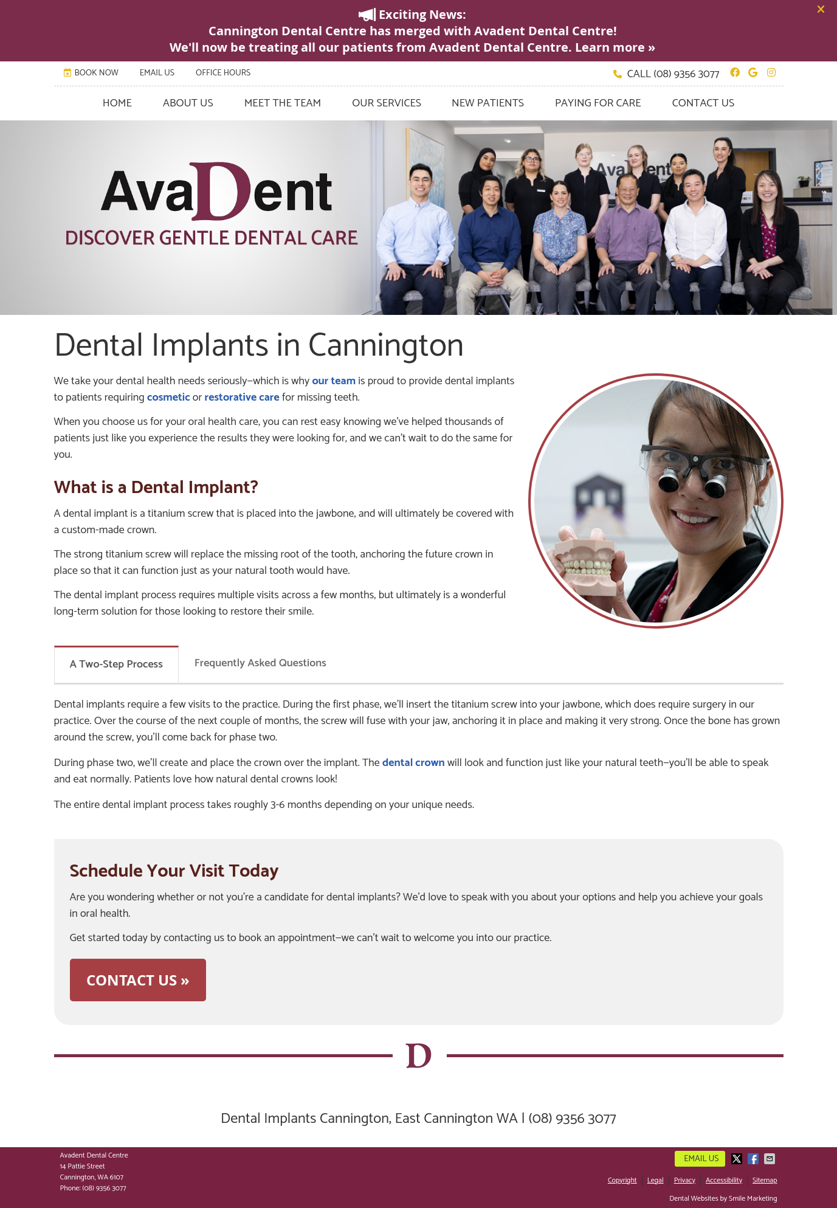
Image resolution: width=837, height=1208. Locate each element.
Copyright (622, 1180)
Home (117, 103)
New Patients (488, 103)
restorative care (242, 397)
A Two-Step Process (116, 664)
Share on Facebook (754, 1158)
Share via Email (770, 1158)
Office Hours (223, 73)
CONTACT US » (138, 980)
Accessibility (724, 1180)
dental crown (413, 763)
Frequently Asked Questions (260, 663)
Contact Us (703, 103)
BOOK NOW (91, 73)
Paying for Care (598, 103)
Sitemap (765, 1180)
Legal (655, 1180)
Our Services (386, 103)
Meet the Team (283, 103)
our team (334, 381)
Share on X (738, 1158)
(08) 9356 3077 (686, 74)
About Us (188, 103)
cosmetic (168, 397)
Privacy (684, 1180)
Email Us (157, 73)
